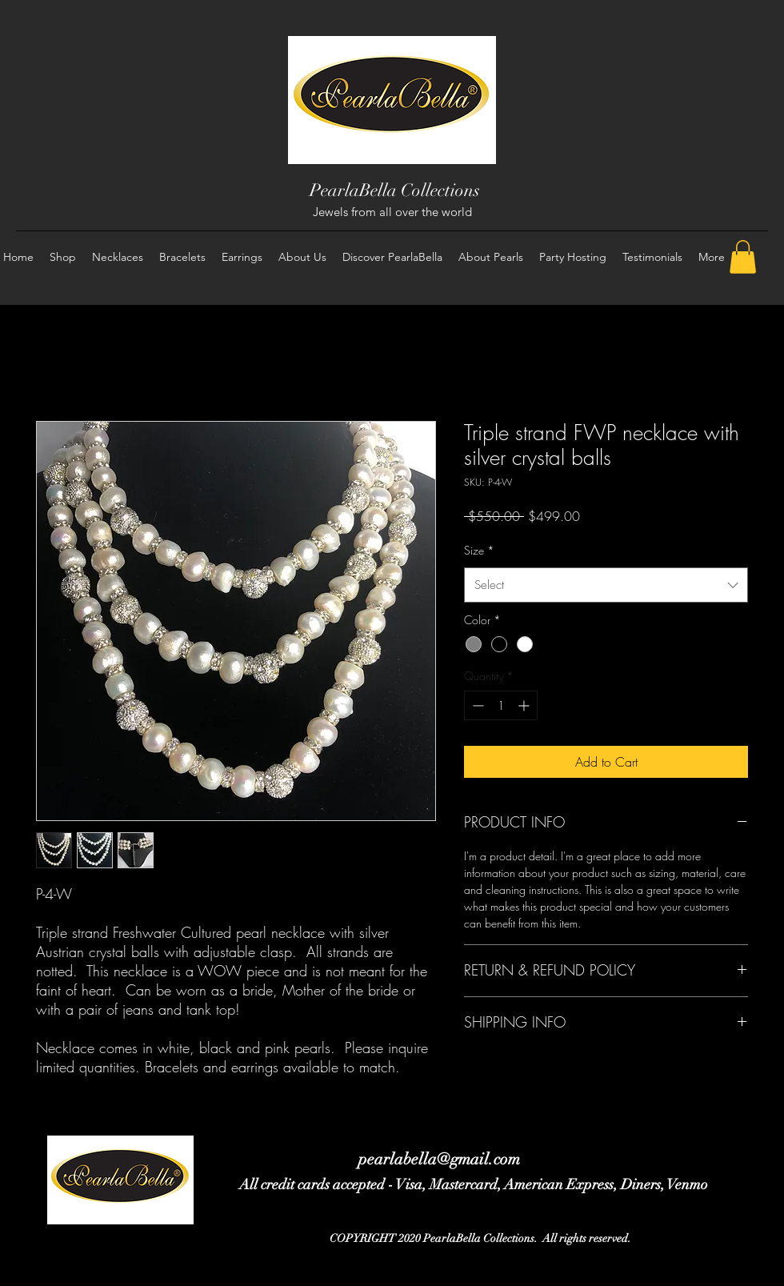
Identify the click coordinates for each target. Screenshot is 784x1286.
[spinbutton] (500, 705)
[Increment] (525, 705)
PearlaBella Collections (395, 190)
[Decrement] (476, 705)
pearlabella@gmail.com (439, 1159)
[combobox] (606, 585)
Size (479, 550)
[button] (743, 257)
